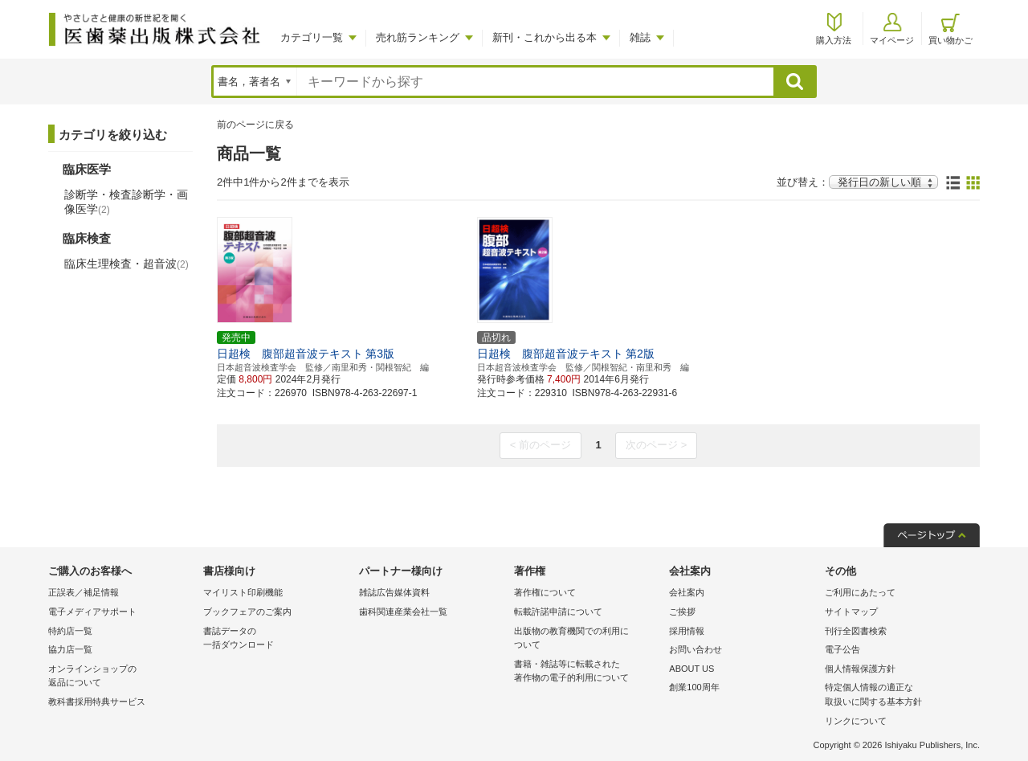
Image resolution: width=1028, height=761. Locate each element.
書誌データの (276, 639)
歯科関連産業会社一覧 (403, 611)
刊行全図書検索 (856, 631)
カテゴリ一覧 (311, 37)
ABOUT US (691, 668)
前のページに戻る (255, 124)
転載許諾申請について (558, 611)
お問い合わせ (695, 649)
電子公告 (842, 649)
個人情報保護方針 (860, 668)
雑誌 (640, 37)
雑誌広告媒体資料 (394, 592)
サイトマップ (851, 611)
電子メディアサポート (92, 611)
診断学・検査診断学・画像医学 (126, 201)
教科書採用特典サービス (96, 701)
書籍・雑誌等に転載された (587, 672)
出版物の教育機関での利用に (587, 639)
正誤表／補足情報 (83, 592)
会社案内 (686, 592)
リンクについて (856, 721)
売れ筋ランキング (417, 37)
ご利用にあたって (860, 592)
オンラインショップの (121, 677)
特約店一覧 (70, 631)
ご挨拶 (682, 611)
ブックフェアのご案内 (247, 611)
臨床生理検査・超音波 (126, 263)
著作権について (545, 592)
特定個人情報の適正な (898, 695)
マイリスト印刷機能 (243, 592)
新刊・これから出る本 (544, 37)
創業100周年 (694, 687)
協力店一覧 (70, 649)
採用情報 (686, 631)
